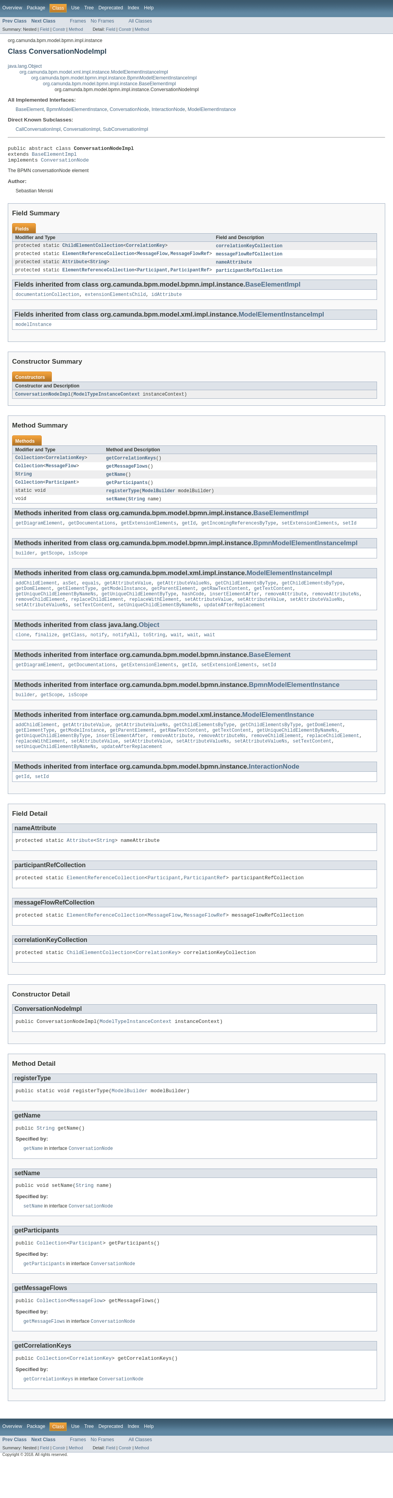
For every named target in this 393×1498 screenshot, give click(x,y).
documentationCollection (47, 300)
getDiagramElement (39, 533)
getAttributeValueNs (183, 594)
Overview (12, 8)
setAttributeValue (208, 613)
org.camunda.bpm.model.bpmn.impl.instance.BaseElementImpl (109, 83)
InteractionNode (168, 109)
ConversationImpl (81, 129)
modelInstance (33, 331)
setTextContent (93, 619)
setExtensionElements (309, 533)
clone (23, 650)
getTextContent (273, 601)
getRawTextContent (224, 601)
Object (149, 639)
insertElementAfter (234, 607)
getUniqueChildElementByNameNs (56, 607)
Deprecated (111, 8)
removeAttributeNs (335, 607)
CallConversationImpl (38, 129)
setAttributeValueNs (316, 613)
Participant (152, 275)
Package (36, 8)
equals (90, 594)
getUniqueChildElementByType (138, 607)
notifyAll (125, 650)
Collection (29, 465)
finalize (46, 650)
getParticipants (127, 491)
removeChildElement (41, 613)
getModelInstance (123, 601)
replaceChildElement (97, 613)
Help (149, 8)
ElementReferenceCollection (98, 258)
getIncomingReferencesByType (238, 533)
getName (116, 482)
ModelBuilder (158, 499)
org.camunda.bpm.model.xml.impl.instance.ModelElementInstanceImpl (93, 72)
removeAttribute (286, 607)
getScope (52, 564)
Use (75, 8)
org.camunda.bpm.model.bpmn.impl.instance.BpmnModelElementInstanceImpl (113, 78)
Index (133, 8)
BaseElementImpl (54, 156)
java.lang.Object (25, 66)
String (98, 267)
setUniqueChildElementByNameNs (158, 619)
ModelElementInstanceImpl (281, 320)
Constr (59, 29)
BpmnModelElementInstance (76, 109)
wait (176, 650)
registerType (122, 499)
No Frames (102, 21)
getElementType (76, 601)
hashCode (193, 607)
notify (98, 650)
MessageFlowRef (189, 258)
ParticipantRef (189, 275)
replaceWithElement (154, 613)
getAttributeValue (127, 594)
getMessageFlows (127, 474)
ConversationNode (129, 109)
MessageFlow (152, 258)
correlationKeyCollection (249, 249)
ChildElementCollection (92, 249)
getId (189, 533)
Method (76, 29)
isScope (78, 564)
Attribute (74, 267)
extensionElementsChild (115, 300)
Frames (78, 21)
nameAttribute (234, 267)
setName (116, 508)
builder (25, 564)
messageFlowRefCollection (249, 258)
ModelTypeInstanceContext (106, 401)
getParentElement (173, 601)
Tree (89, 8)
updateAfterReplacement (234, 619)
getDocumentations (91, 533)
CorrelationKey (145, 249)
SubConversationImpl (125, 129)
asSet (70, 594)
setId (350, 533)
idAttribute (166, 300)
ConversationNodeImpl (43, 401)
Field (44, 29)
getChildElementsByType (245, 594)
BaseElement (30, 109)
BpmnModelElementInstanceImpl (305, 553)
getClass (74, 650)
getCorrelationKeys (131, 465)
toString (154, 650)
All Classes (140, 21)
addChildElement (36, 594)
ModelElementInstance (212, 109)
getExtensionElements (148, 533)
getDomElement (33, 601)
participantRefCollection (249, 275)
